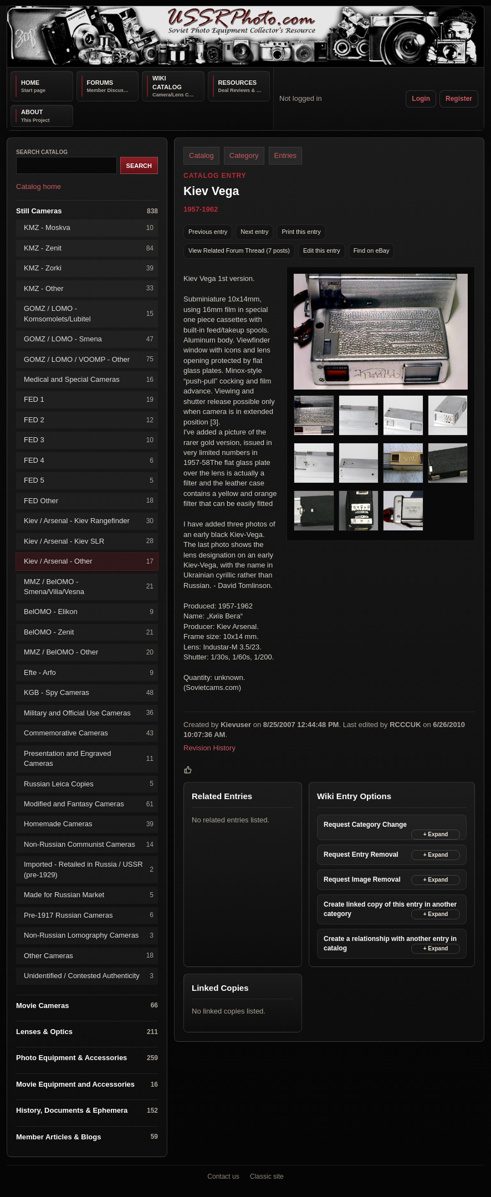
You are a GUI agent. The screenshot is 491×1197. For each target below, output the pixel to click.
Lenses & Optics (87, 1032)
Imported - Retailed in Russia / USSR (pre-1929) (89, 869)
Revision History (209, 748)
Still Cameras (87, 211)
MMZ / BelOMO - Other (89, 652)
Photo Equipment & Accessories (87, 1058)
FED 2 (89, 420)
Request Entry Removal (361, 854)
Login (421, 99)
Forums (100, 82)
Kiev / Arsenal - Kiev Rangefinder (89, 521)
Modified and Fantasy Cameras (89, 804)
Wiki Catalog (167, 82)
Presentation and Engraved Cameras (89, 758)
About (32, 112)
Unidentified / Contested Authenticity (89, 976)
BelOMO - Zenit (89, 632)
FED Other (89, 500)
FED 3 (89, 440)
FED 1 (89, 400)
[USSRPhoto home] (245, 36)
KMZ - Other (89, 288)
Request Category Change (365, 824)
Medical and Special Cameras (89, 380)
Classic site (267, 1176)
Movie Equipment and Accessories (87, 1084)
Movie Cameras (87, 1005)
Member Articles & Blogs (87, 1137)
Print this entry (301, 231)
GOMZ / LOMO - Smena (89, 339)
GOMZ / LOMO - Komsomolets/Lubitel (89, 313)
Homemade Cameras (89, 824)
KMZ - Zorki (89, 268)
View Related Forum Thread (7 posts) (239, 250)
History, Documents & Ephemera (87, 1111)
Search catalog (42, 152)
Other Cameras (89, 955)
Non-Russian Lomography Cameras (89, 935)
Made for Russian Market (89, 895)
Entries (285, 155)
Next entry (254, 231)
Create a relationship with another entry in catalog (390, 943)
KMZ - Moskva (89, 228)
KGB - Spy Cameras (89, 693)
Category (244, 155)
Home (30, 82)
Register (459, 99)
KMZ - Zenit (89, 248)
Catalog (201, 155)
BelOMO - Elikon (89, 612)
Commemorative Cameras (89, 733)
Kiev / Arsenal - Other (89, 561)
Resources (237, 82)
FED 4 (89, 461)
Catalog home (38, 186)
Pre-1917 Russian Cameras (89, 915)
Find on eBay (372, 250)
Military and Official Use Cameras (89, 713)
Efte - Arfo (89, 673)
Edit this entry (321, 250)
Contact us (223, 1176)
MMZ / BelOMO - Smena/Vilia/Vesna (89, 586)
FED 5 (89, 480)
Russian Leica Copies (89, 784)
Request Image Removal (362, 879)
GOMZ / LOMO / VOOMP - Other (89, 359)
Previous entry (207, 231)
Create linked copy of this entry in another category (390, 909)
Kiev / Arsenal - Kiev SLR (89, 541)
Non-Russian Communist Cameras (89, 845)
